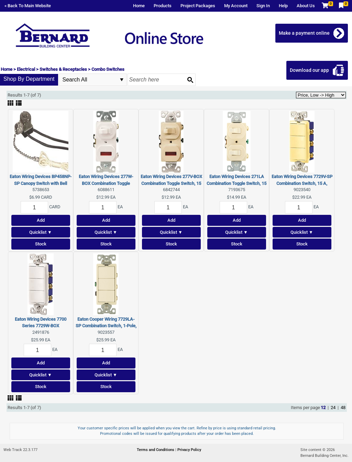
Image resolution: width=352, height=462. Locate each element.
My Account (236, 5)
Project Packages (197, 5)
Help (283, 5)
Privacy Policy (189, 450)
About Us (306, 5)
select (121, 80)
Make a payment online (304, 33)
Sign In (263, 5)
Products (163, 5)
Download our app (309, 70)
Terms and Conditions (156, 450)
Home (139, 5)
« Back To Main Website (27, 5)
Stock (40, 243)
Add (41, 220)
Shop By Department (29, 79)
